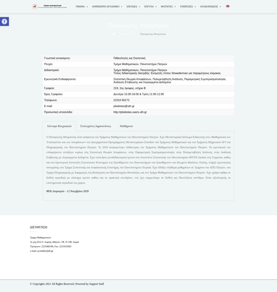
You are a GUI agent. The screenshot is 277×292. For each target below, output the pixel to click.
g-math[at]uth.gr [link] (45, 251)
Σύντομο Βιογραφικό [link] (59, 126)
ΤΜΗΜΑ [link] (82, 6)
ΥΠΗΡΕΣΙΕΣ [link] (188, 6)
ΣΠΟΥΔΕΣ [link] (134, 6)
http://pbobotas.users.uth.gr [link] (130, 112)
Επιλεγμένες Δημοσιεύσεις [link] (95, 126)
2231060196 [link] (47, 246)
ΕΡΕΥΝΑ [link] (150, 6)
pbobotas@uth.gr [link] (124, 106)
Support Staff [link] (96, 283)
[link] (4, 21)
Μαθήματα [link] (126, 126)
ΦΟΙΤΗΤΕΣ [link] (168, 6)
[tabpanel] (138, 166)
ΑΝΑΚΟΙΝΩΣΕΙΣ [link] (210, 6)
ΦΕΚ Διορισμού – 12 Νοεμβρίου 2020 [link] (67, 191)
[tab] (59, 126)
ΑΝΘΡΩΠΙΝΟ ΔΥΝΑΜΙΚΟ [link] (107, 6)
